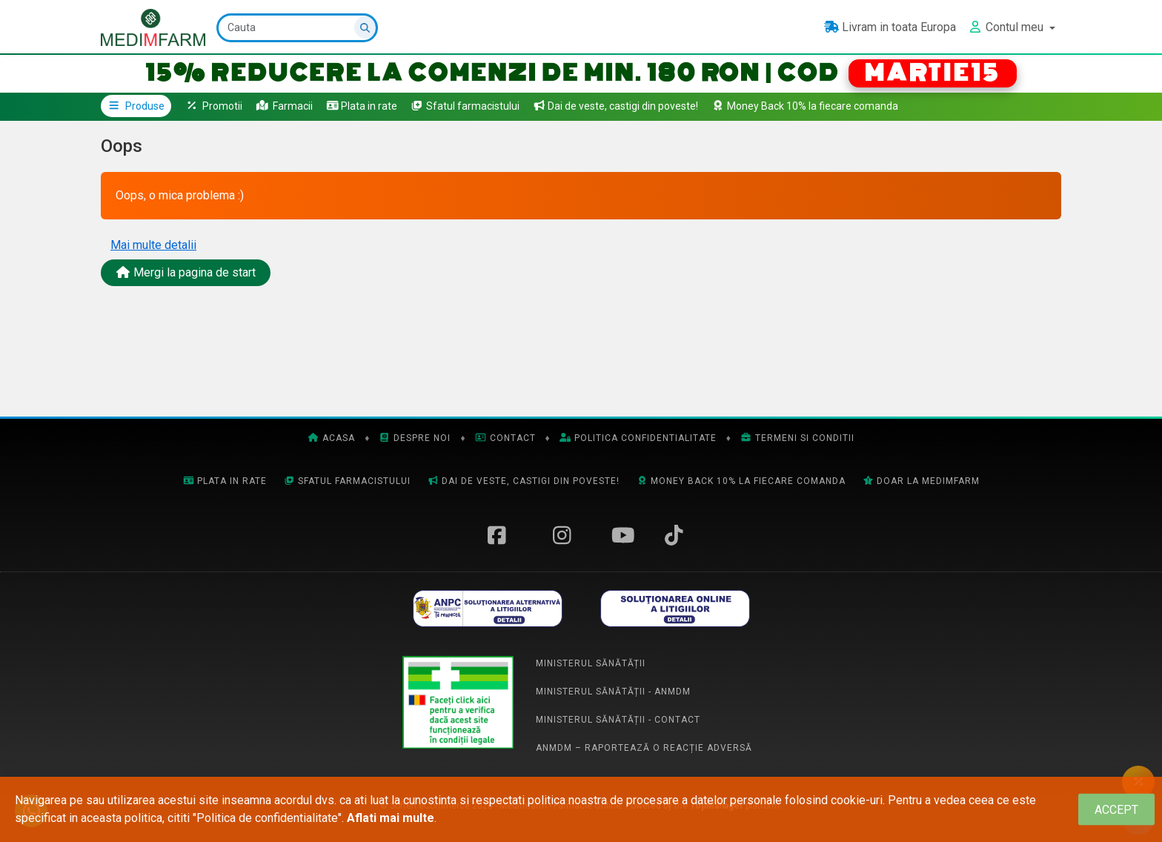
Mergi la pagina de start (186, 272)
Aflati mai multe (390, 818)
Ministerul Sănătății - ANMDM (613, 691)
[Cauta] (298, 27)
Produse (136, 106)
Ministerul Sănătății (590, 663)
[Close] (1116, 810)
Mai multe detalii (153, 245)
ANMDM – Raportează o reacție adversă (644, 748)
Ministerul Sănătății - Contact (618, 720)
